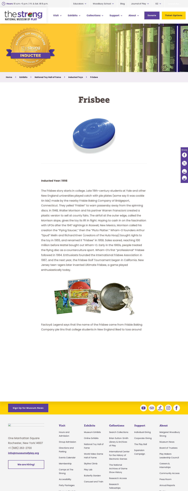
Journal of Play (138, 3)
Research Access (118, 478)
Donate (152, 15)
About (132, 15)
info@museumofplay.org (23, 454)
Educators (78, 3)
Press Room (165, 479)
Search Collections (118, 432)
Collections (93, 15)
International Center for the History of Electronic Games (119, 455)
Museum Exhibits (92, 432)
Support (114, 15)
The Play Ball (140, 444)
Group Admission (67, 441)
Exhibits (73, 15)
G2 (156, 3)
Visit (56, 15)
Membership (65, 463)
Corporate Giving (143, 438)
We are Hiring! (26, 466)
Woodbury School (102, 3)
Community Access (169, 473)
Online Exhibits (91, 438)
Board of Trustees (168, 447)
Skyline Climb (90, 463)
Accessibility (65, 479)
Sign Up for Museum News (28, 408)
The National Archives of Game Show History (118, 468)
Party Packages (66, 485)
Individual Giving (142, 432)
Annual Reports (167, 485)
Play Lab (88, 469)
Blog (122, 3)
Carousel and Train (93, 481)
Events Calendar (67, 457)
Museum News (167, 441)
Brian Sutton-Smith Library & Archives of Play (118, 442)
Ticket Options (173, 15)
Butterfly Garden (92, 475)
